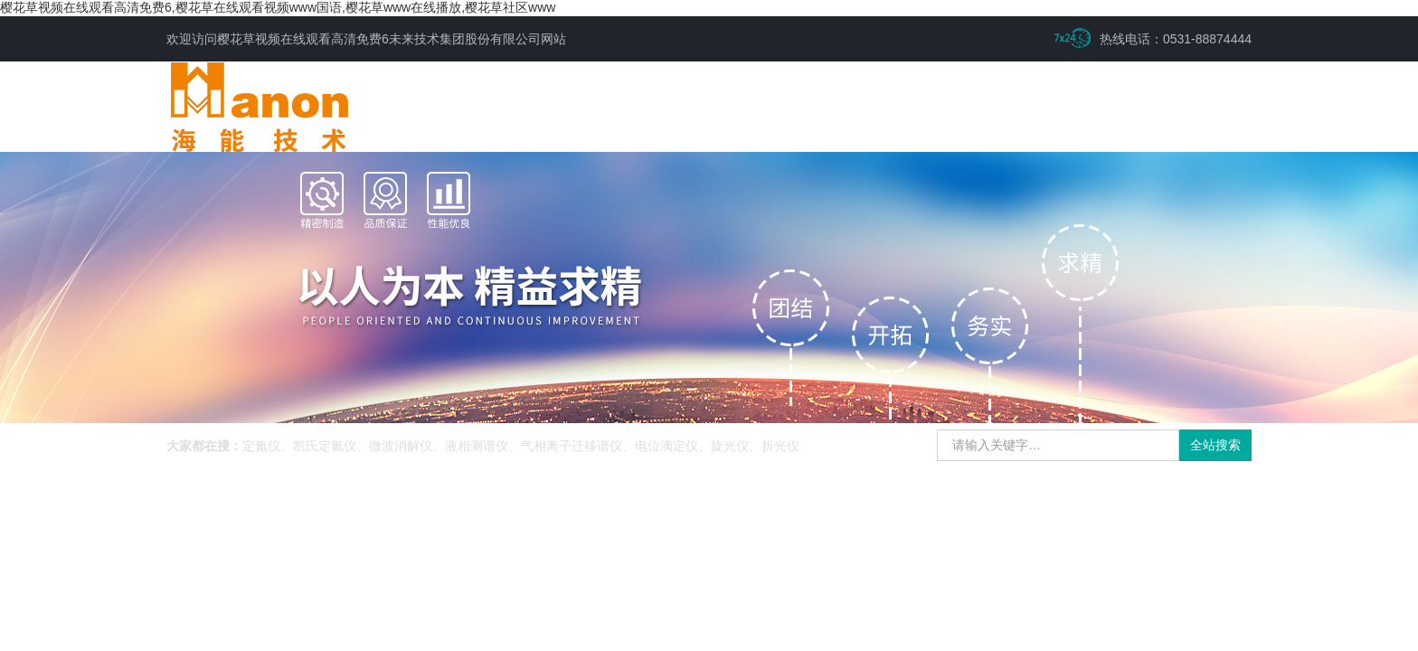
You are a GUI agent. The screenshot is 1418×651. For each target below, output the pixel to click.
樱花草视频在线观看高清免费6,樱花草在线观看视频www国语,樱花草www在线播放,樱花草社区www (277, 7)
